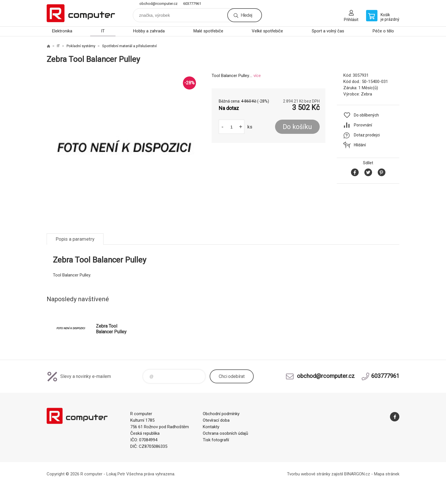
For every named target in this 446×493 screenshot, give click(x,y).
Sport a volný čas (328, 31)
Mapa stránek (386, 474)
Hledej (246, 15)
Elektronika (62, 31)
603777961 (192, 3)
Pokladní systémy (81, 46)
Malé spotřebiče (208, 31)
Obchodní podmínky (221, 413)
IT (103, 31)
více (257, 75)
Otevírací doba (216, 420)
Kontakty (211, 426)
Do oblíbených (366, 115)
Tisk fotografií (216, 439)
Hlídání (360, 145)
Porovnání (363, 125)
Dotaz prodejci (367, 135)
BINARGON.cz (357, 474)
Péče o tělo (383, 31)
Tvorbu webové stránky (308, 474)
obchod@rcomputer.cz (158, 3)
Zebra (366, 94)
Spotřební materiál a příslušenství (129, 46)
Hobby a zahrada (149, 31)
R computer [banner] (81, 13)
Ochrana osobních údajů (225, 433)
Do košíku (297, 127)
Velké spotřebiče (267, 31)
